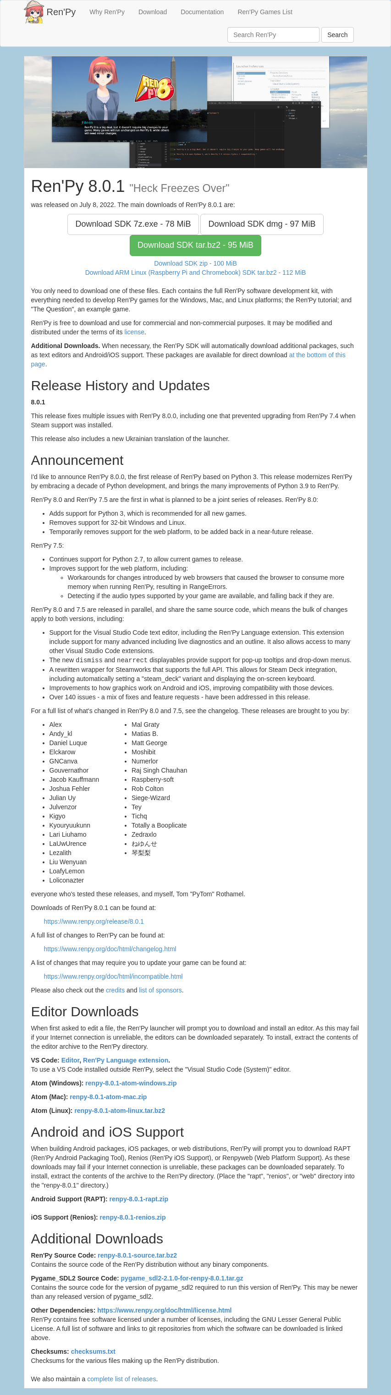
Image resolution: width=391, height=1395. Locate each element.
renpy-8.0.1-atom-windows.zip (130, 1082)
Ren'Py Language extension (125, 1059)
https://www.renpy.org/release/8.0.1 (94, 921)
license (134, 332)
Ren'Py (61, 12)
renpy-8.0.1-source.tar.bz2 (137, 1255)
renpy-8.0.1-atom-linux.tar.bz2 (119, 1110)
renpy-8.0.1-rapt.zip (139, 1198)
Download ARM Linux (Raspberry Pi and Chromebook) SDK (195, 272)
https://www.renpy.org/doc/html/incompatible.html (113, 976)
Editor (70, 1059)
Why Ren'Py (107, 12)
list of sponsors (160, 989)
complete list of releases (121, 1378)
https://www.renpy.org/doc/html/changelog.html (110, 948)
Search (337, 34)
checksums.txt (93, 1351)
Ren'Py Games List (264, 12)
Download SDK (133, 224)
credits (115, 989)
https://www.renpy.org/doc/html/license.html (164, 1309)
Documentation (202, 12)
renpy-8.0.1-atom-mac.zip (108, 1096)
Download (152, 12)
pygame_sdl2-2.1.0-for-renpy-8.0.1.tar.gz (182, 1277)
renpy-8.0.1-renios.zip (133, 1217)
